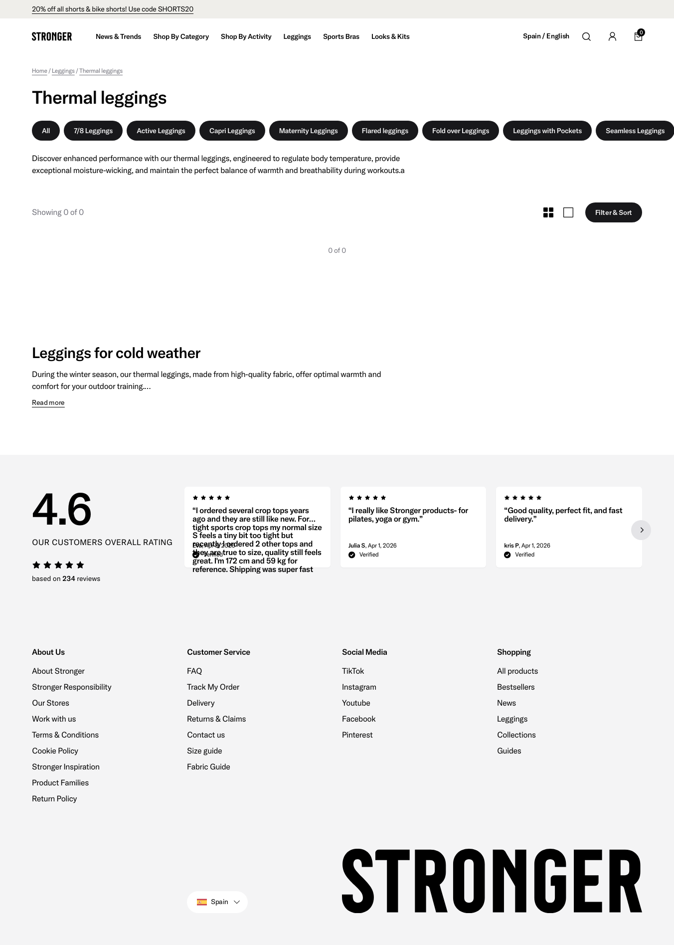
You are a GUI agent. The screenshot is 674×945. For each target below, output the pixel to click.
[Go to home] (52, 36)
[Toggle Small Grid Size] (548, 212)
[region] (413, 530)
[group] (257, 530)
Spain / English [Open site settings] (546, 36)
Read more (48, 402)
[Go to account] (612, 36)
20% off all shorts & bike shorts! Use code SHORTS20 (112, 8)
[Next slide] (641, 530)
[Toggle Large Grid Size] (568, 212)
